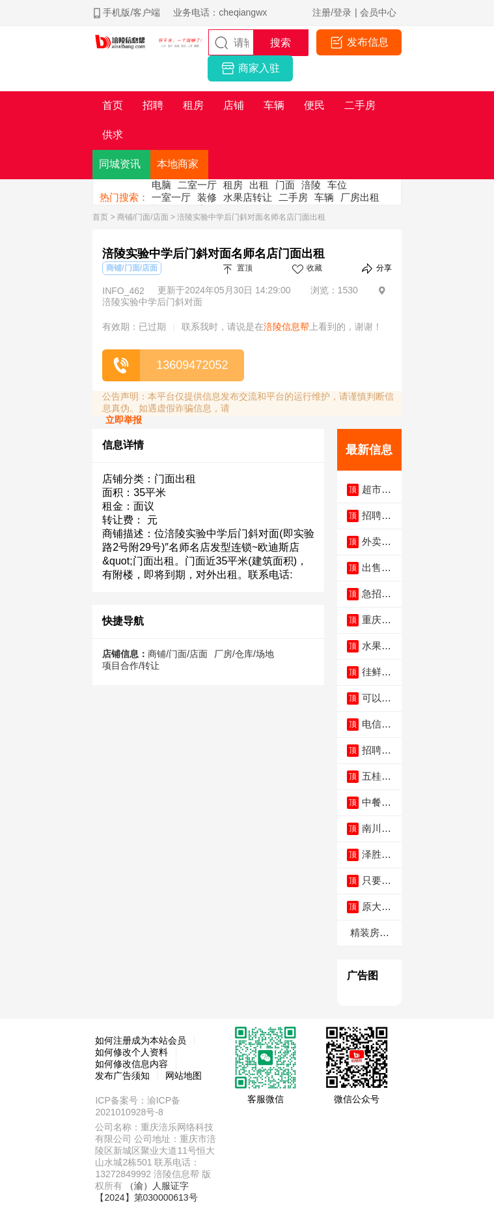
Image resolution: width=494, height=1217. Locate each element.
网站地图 (183, 1075)
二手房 (293, 197)
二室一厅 (197, 184)
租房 (233, 184)
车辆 (324, 197)
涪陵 (311, 184)
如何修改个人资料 (131, 1052)
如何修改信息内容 (131, 1064)
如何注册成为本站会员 (140, 1040)
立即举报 (123, 420)
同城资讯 (120, 163)
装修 (207, 197)
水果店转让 (247, 197)
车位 (337, 184)
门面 (285, 184)
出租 (259, 184)
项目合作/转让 (130, 665)
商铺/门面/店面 (143, 217)
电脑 (161, 184)
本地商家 (178, 163)
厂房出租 (359, 197)
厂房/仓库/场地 (244, 654)
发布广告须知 (122, 1075)
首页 (100, 217)
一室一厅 (171, 197)
